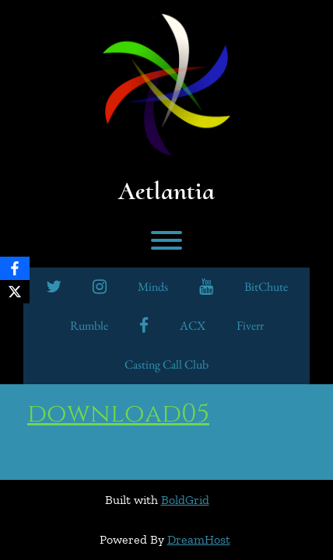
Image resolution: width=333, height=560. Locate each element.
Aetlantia (166, 191)
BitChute (266, 286)
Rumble (89, 325)
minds (153, 286)
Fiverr (250, 325)
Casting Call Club (166, 364)
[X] (15, 291)
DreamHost (198, 539)
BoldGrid (185, 499)
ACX (192, 325)
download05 (118, 414)
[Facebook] (15, 268)
